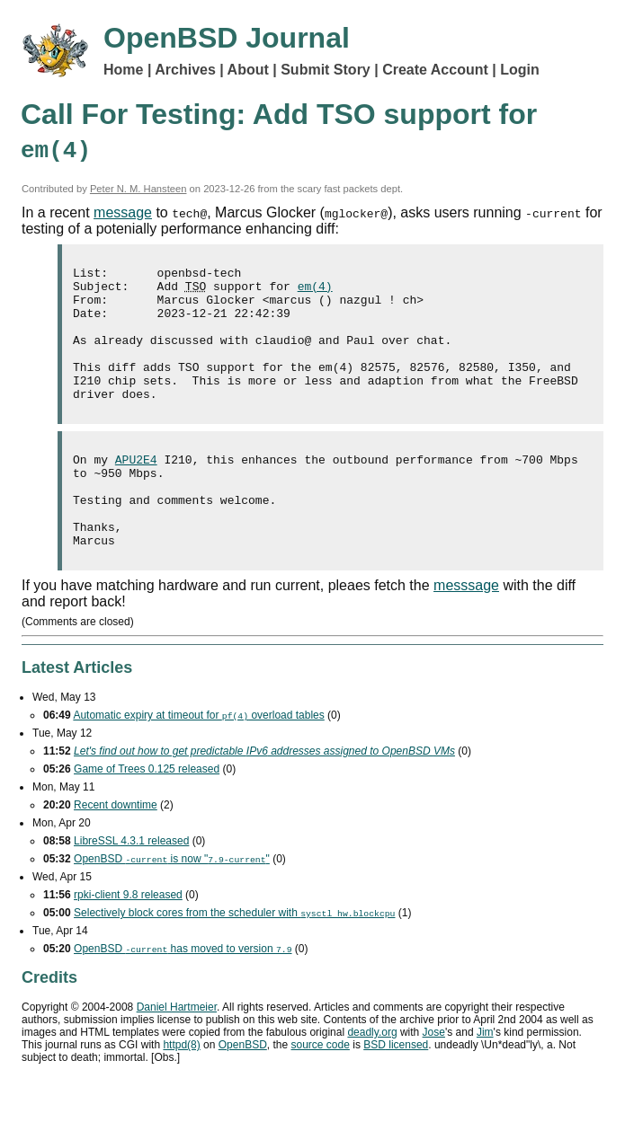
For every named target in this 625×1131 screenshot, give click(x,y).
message (123, 212)
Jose (434, 1078)
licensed (395, 1090)
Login (520, 69)
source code (320, 1090)
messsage (466, 631)
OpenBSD (243, 1090)
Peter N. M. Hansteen (138, 188)
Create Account (435, 69)
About (248, 69)
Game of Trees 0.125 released (146, 814)
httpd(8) (181, 1090)
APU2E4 (136, 489)
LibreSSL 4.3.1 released (131, 886)
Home (123, 69)
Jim (485, 1078)
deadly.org (372, 1078)
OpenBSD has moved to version (182, 994)
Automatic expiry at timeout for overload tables (198, 761)
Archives (185, 69)
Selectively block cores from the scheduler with (234, 958)
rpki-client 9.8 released (128, 940)
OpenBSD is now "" (172, 904)
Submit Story (326, 69)
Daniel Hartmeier (177, 1053)
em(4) (315, 291)
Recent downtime (115, 850)
